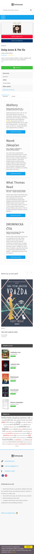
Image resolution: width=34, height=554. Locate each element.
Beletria (3, 45)
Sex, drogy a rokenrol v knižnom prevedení (14, 149)
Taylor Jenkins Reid (7, 53)
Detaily (13, 96)
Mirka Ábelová (13, 354)
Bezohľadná (14, 390)
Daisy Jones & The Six (8, 90)
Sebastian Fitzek (14, 404)
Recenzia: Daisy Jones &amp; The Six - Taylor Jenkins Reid (16, 191)
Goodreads (4, 55)
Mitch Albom (13, 379)
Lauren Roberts (14, 391)
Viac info (13, 552)
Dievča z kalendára (16, 402)
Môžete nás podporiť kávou (9, 513)
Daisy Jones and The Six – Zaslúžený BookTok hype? (15, 109)
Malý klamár (14, 377)
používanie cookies (10, 471)
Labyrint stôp (14, 364)
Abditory (12, 105)
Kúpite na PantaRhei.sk (17, 40)
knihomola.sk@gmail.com (11, 466)
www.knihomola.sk (10, 461)
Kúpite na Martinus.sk (17, 36)
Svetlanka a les (15, 352)
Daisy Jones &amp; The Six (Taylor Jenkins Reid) (15, 232)
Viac (2, 61)
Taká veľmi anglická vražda (9, 332)
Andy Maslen (13, 366)
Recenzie (5, 96)
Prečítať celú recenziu (15, 131)
